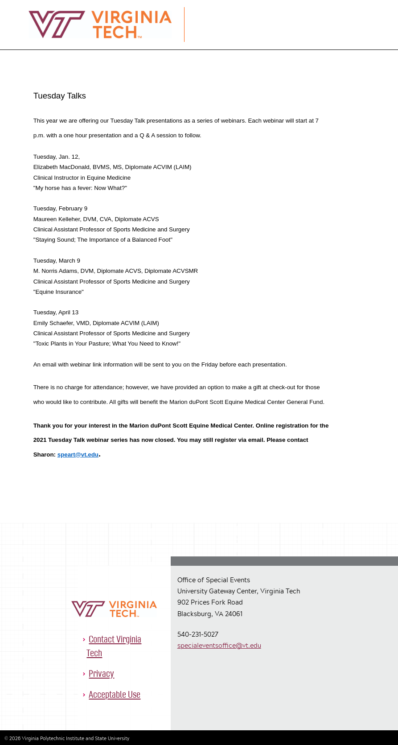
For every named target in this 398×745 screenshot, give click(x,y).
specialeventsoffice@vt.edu (219, 645)
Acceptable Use (114, 694)
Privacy (101, 673)
